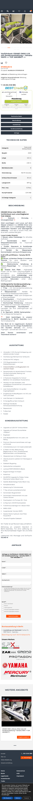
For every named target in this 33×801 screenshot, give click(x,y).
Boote (3, 773)
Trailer (3, 781)
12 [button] (18, 49)
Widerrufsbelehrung (6, 760)
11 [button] (15, 49)
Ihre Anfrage (26, 757)
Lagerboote (4, 776)
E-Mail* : (4, 567)
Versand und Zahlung (6, 763)
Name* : (4, 561)
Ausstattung (16, 124)
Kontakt (3, 753)
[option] (16, 29)
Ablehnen (17, 798)
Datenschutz (21, 771)
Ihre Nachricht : (6, 580)
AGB (18, 773)
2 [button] (18, 745)
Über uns (3, 756)
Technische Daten (16, 116)
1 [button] (15, 745)
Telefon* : (4, 574)
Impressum (20, 776)
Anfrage (16, 133)
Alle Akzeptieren (7, 798)
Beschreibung (16, 120)
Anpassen (26, 798)
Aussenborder (5, 778)
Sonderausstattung (16, 128)
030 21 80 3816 (26, 753)
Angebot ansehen (23, 737)
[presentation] (15, 596)
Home (3, 771)
